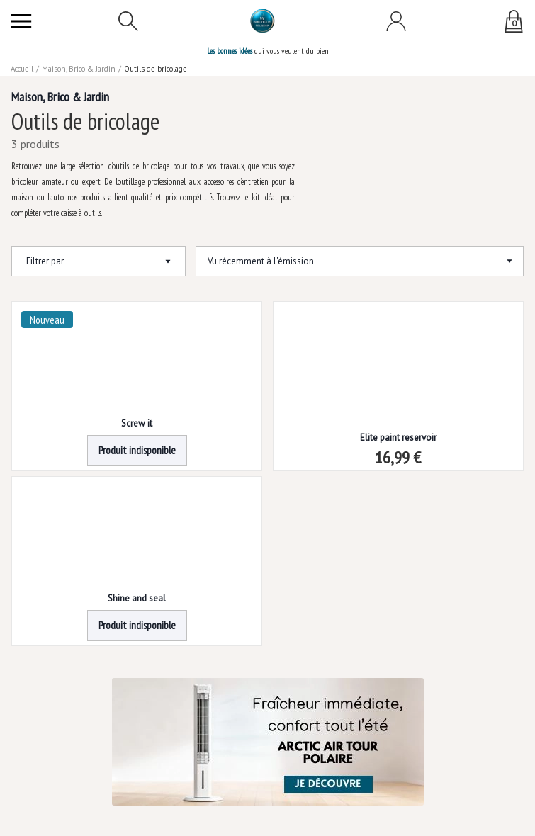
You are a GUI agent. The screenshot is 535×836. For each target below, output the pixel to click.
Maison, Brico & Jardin (80, 69)
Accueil (23, 69)
